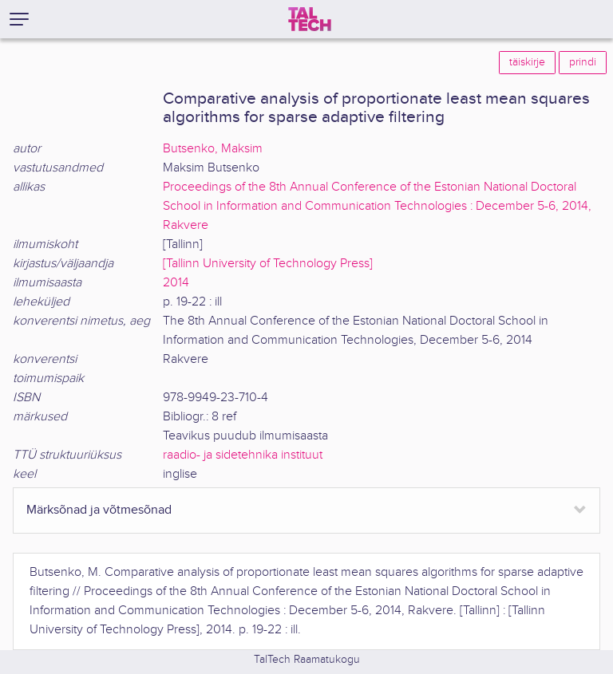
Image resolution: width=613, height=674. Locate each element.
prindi (582, 62)
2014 (176, 282)
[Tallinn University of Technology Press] (268, 263)
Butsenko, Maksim (213, 148)
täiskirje (527, 62)
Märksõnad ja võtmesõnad (99, 510)
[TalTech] (309, 19)
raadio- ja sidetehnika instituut (242, 455)
